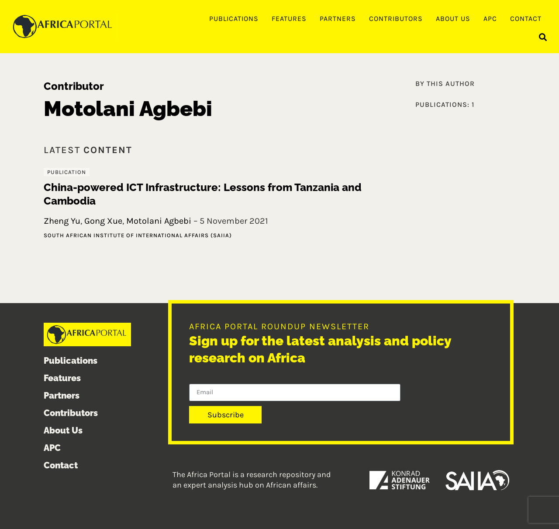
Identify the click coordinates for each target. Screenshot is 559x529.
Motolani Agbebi (158, 221)
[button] (543, 37)
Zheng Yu (62, 221)
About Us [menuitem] (453, 18)
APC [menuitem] (490, 18)
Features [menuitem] (289, 18)
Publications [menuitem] (234, 18)
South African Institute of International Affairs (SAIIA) (138, 235)
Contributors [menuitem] (396, 18)
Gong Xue (103, 221)
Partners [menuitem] (338, 18)
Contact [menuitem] (526, 18)
